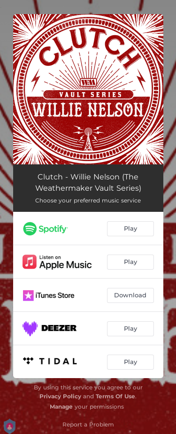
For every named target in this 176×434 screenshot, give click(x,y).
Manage (61, 406)
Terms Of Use (115, 396)
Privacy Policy (60, 396)
